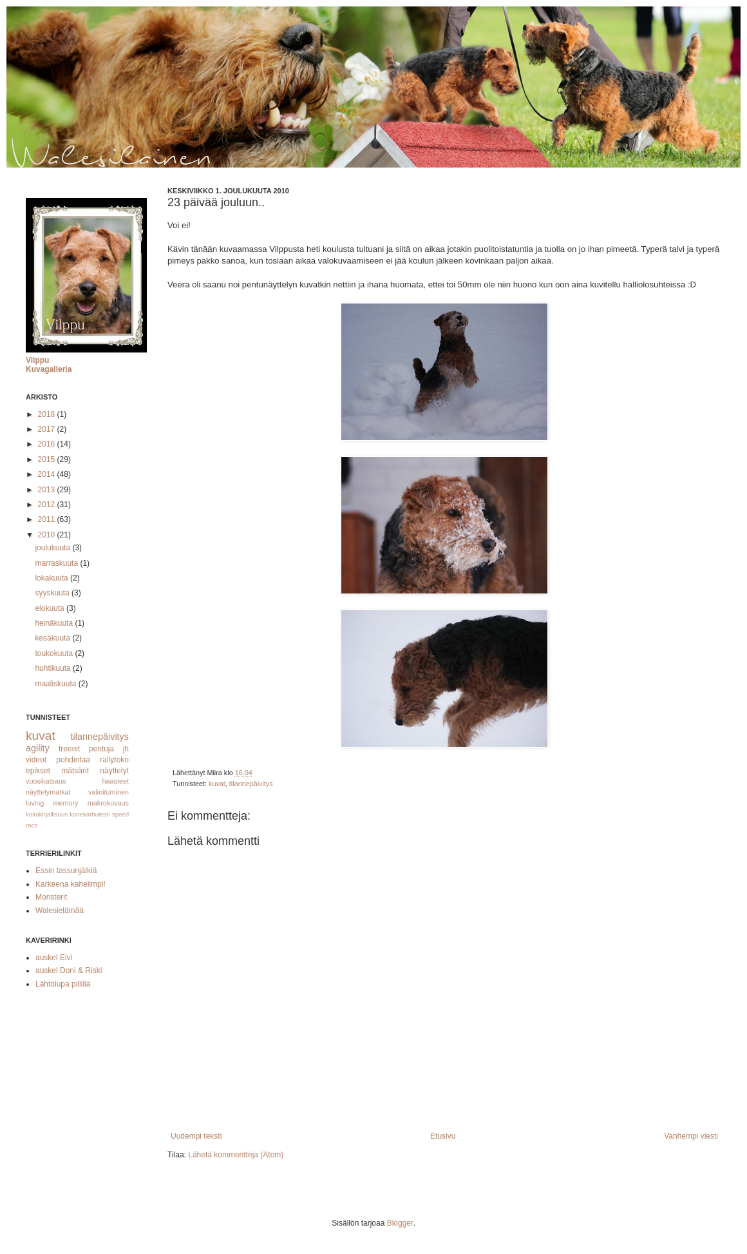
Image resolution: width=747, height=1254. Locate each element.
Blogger (400, 1223)
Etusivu (442, 1136)
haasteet (115, 781)
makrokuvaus (108, 803)
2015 (47, 459)
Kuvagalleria (48, 369)
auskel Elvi (53, 957)
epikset (38, 770)
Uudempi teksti (196, 1136)
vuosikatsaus (46, 781)
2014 (47, 474)
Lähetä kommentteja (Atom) (235, 1154)
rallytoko (114, 759)
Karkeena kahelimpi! (70, 884)
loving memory (52, 803)
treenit (69, 748)
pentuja (101, 748)
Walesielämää (59, 910)
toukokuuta (55, 653)
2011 (47, 519)
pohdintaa (73, 759)
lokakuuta (52, 578)
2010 (47, 534)
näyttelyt (114, 770)
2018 (47, 414)
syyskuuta (53, 592)
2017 (47, 429)
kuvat (217, 783)
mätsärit (75, 770)
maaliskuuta (56, 683)
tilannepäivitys (251, 783)
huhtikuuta (54, 668)
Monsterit (51, 897)
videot (36, 759)
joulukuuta (53, 547)
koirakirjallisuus (47, 814)
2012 (47, 504)
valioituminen (108, 792)
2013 (47, 489)
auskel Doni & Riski (68, 970)
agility (38, 748)
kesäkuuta (53, 637)
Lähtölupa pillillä (62, 984)
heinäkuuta (55, 623)
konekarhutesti (89, 814)
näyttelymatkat (48, 792)
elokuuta (50, 608)
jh (126, 748)
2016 (47, 444)
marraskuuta (57, 563)
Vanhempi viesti (691, 1136)
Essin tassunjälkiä (66, 870)
